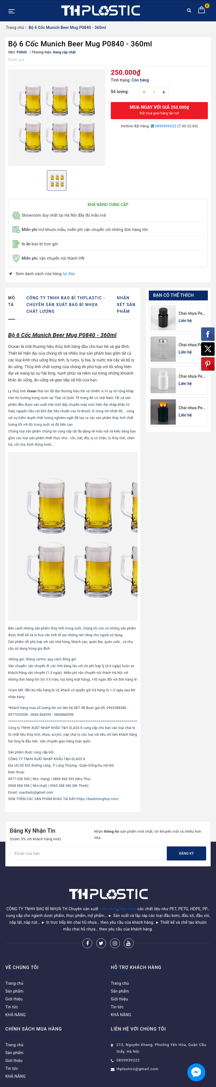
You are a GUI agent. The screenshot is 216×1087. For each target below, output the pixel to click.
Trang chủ (14, 969)
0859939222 (163, 126)
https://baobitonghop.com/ (97, 799)
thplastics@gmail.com (137, 1054)
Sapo (148, 1081)
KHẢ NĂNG (15, 1000)
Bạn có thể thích (173, 295)
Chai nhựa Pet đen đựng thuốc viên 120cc (191, 313)
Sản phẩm (14, 977)
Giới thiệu (13, 984)
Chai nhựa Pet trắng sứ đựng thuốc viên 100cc (191, 376)
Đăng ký (186, 853)
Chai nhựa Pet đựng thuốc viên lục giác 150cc (191, 345)
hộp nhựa (127, 894)
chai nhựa (109, 894)
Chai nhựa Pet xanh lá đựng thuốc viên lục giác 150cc (191, 408)
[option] (56, 117)
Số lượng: (120, 91)
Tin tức (11, 992)
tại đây (69, 273)
